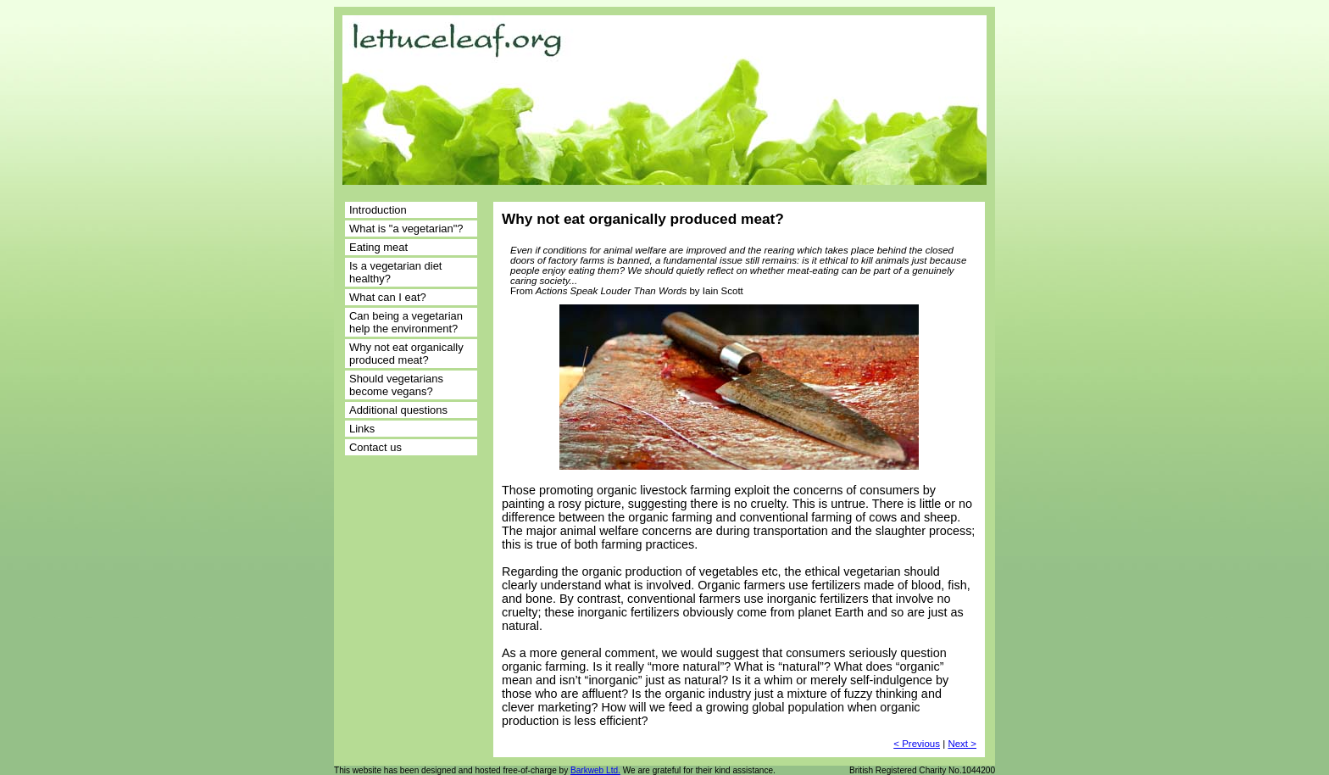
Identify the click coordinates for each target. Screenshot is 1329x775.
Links (362, 428)
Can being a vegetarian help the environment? (406, 322)
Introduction (378, 210)
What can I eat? (387, 297)
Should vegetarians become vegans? (396, 385)
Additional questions (398, 410)
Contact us (375, 447)
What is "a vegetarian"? (406, 228)
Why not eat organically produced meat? (406, 353)
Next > (962, 744)
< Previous (916, 744)
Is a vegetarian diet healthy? (395, 272)
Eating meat (378, 247)
